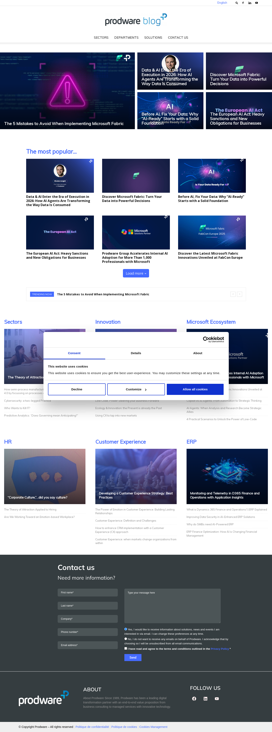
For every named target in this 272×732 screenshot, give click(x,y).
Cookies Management (153, 727)
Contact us (178, 37)
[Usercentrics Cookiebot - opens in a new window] (206, 339)
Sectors (101, 37)
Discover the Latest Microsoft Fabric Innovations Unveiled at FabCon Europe (210, 255)
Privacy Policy (220, 648)
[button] (237, 2)
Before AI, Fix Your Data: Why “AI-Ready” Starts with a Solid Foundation (211, 198)
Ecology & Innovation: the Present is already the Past (128, 408)
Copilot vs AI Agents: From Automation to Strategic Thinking (224, 400)
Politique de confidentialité (92, 727)
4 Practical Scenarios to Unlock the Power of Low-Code (222, 419)
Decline (76, 389)
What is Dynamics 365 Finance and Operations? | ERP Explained (227, 509)
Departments (126, 37)
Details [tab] (136, 353)
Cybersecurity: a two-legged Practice (27, 400)
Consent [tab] (74, 353)
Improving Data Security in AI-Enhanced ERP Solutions (221, 517)
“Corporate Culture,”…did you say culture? (37, 497)
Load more (136, 273)
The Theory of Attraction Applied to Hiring (39, 377)
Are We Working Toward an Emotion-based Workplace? (39, 517)
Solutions (153, 37)
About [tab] (197, 353)
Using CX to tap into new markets (116, 415)
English (222, 3)
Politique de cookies (124, 727)
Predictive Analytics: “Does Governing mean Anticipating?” (41, 415)
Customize (136, 389)
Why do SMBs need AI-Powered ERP (210, 524)
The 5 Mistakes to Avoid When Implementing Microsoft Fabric (103, 294)
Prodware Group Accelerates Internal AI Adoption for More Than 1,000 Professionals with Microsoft (135, 257)
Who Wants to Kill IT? (17, 408)
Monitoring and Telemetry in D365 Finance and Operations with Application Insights (224, 495)
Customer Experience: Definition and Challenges (126, 520)
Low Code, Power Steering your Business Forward (127, 400)
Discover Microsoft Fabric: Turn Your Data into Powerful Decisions (132, 198)
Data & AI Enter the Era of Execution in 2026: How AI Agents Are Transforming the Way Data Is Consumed (58, 200)
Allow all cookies (195, 389)
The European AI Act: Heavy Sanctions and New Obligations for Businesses (57, 255)
